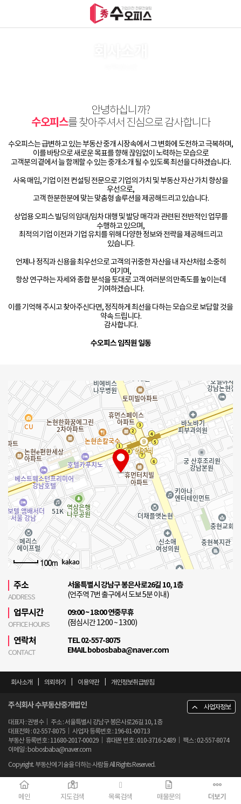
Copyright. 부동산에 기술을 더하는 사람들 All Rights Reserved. (81, 764)
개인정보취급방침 (132, 682)
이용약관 (88, 682)
